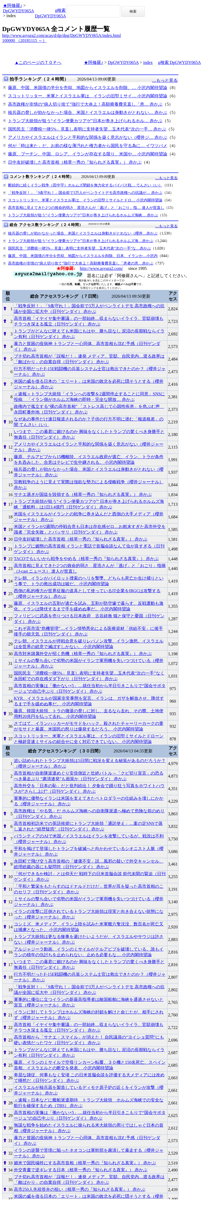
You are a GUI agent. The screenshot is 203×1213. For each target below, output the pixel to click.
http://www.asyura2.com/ (101, 268)
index (148, 62)
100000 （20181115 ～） (24, 40)
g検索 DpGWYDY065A (179, 62)
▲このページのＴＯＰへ (38, 62)
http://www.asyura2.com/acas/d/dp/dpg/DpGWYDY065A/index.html (61, 35)
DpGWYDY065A (18, 11)
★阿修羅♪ (12, 5)
